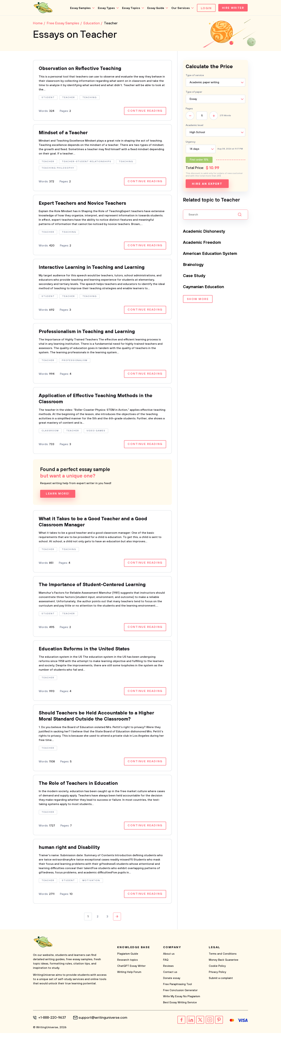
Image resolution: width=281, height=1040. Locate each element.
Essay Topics (130, 8)
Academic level (194, 126)
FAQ (165, 967)
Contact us (170, 979)
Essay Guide (154, 8)
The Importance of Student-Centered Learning (96, 589)
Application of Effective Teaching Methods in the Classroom (99, 402)
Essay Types (104, 8)
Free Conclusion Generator (180, 997)
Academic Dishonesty (205, 232)
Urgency (190, 142)
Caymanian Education (205, 287)
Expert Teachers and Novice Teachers (85, 205)
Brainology (194, 265)
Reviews (168, 973)
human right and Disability (71, 854)
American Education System (212, 254)
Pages (189, 109)
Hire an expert (207, 184)
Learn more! (58, 497)
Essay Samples (79, 8)
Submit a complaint (221, 985)
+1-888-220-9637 (52, 1025)
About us (169, 961)
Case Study (194, 276)
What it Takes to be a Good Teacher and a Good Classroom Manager (97, 526)
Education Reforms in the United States (87, 654)
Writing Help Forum (129, 979)
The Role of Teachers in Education (81, 790)
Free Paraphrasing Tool (177, 991)
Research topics (127, 967)
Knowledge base (133, 954)
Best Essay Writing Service (180, 1010)
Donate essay (171, 985)
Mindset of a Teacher (65, 134)
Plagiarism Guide (127, 961)
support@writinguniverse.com (104, 1025)
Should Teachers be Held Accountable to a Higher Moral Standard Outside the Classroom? (100, 722)
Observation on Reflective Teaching (82, 69)
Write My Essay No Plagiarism (181, 1003)
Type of (194, 92)
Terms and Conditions (223, 961)
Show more (198, 300)
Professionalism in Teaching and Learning (90, 334)
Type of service (195, 76)
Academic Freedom (203, 243)
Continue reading (144, 112)
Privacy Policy (217, 979)
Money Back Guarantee (223, 967)
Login (204, 8)
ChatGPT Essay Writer (131, 973)
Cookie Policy (217, 973)
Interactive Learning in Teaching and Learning (95, 270)
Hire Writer (232, 8)
